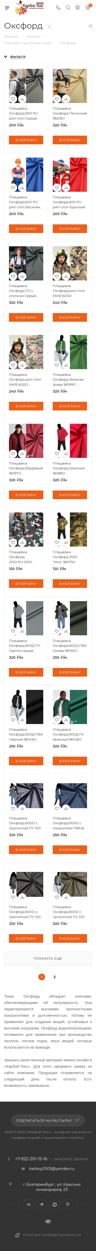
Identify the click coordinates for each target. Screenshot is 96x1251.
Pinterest (67, 1204)
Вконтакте (28, 1204)
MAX (54, 1204)
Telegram (41, 1204)
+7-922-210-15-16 (31, 1159)
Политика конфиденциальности (52, 1235)
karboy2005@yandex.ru (51, 1168)
